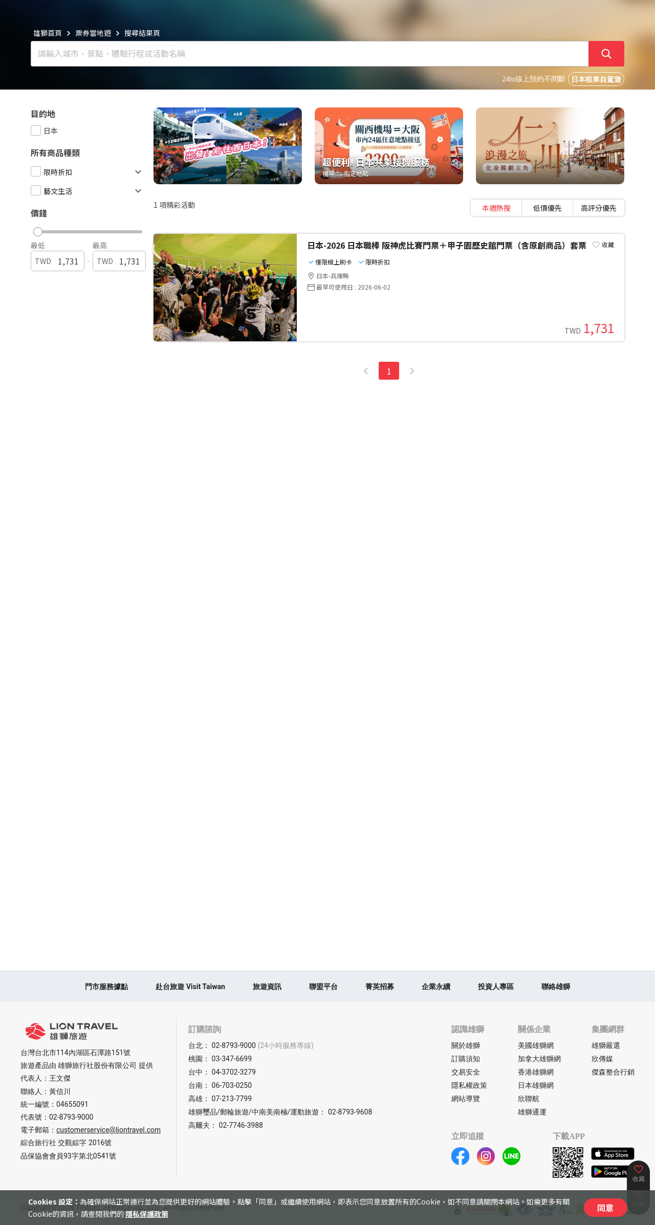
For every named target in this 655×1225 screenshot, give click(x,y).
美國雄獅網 (536, 1045)
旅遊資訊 (267, 986)
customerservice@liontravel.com (108, 1130)
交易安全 (465, 1072)
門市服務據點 (106, 986)
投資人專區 (496, 986)
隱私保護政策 (146, 1214)
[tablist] (547, 208)
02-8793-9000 (71, 1117)
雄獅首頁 (47, 33)
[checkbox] (36, 130)
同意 (605, 1207)
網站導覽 (465, 1099)
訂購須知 (465, 1059)
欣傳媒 (602, 1059)
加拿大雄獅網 (539, 1059)
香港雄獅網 (536, 1072)
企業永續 (436, 986)
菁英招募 (379, 986)
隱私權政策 (469, 1085)
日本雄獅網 (536, 1085)
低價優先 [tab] (547, 208)
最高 (100, 245)
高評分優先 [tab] (599, 208)
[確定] (606, 54)
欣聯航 (528, 1099)
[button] (83, 229)
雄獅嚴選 (606, 1045)
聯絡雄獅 (555, 986)
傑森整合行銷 (613, 1072)
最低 (38, 245)
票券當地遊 (93, 33)
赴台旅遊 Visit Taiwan (190, 986)
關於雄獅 (465, 1045)
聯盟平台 (323, 986)
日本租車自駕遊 (596, 79)
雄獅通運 (532, 1112)
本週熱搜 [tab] (496, 208)
